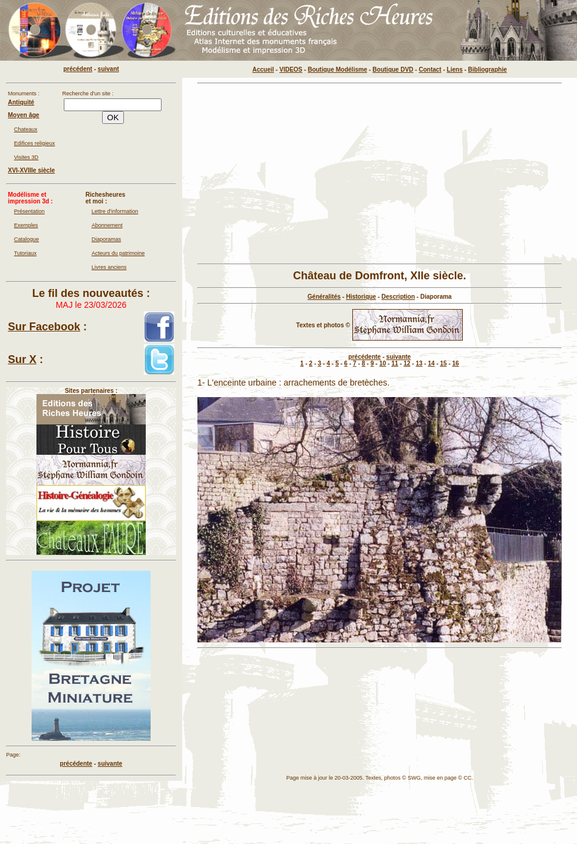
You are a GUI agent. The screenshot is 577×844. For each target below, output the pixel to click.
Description (398, 296)
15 (443, 363)
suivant (108, 69)
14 (431, 363)
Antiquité (21, 102)
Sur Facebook (44, 327)
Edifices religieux (34, 143)
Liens (455, 69)
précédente (365, 356)
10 (382, 363)
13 (418, 363)
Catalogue (26, 239)
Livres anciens (109, 267)
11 (394, 363)
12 (406, 363)
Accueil (264, 69)
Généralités (323, 296)
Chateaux (26, 129)
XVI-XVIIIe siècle (31, 170)
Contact (429, 69)
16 (455, 363)
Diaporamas (106, 239)
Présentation (29, 211)
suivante (398, 356)
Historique (361, 296)
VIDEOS (290, 69)
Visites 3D (26, 157)
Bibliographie (487, 69)
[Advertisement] (379, 174)
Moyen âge (23, 115)
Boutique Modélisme (337, 69)
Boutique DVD (392, 69)
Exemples (26, 225)
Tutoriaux (25, 253)
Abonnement (107, 225)
